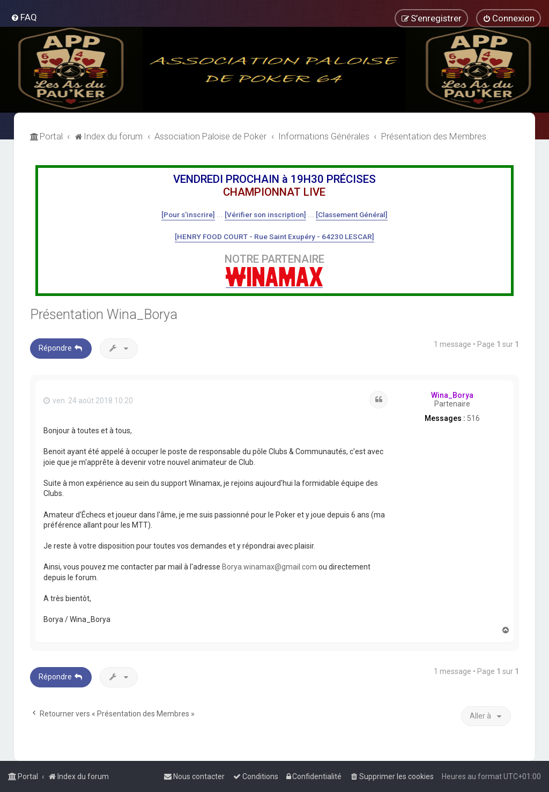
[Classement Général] (352, 214)
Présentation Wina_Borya (103, 314)
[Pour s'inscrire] (188, 214)
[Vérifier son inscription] (265, 214)
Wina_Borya (452, 395)
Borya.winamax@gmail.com (269, 566)
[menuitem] (24, 17)
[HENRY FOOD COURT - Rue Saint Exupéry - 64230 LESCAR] (274, 236)
